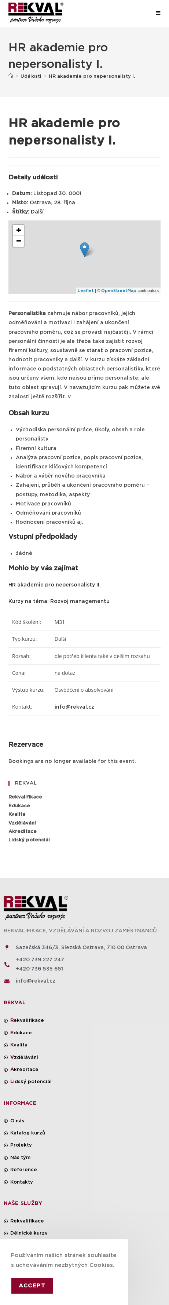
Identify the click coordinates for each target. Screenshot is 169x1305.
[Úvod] (10, 76)
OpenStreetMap (118, 291)
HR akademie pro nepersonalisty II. (54, 585)
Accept (32, 1285)
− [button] (18, 241)
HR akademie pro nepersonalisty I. (92, 76)
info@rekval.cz (74, 707)
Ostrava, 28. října (52, 202)
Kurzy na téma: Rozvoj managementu (59, 601)
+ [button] (18, 230)
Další (37, 212)
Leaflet (86, 291)
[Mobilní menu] (158, 13)
